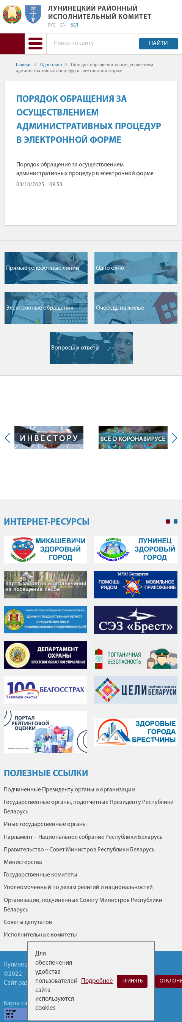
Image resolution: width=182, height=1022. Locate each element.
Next (172, 437)
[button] (35, 43)
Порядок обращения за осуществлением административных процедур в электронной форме (85, 169)
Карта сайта (20, 1003)
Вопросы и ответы (75, 348)
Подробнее (97, 981)
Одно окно (51, 65)
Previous (9, 437)
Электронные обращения (40, 308)
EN (63, 25)
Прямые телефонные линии (42, 268)
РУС (51, 25)
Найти (158, 44)
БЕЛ (74, 25)
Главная (23, 65)
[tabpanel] (90, 648)
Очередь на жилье (120, 308)
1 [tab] (168, 522)
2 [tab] (175, 522)
